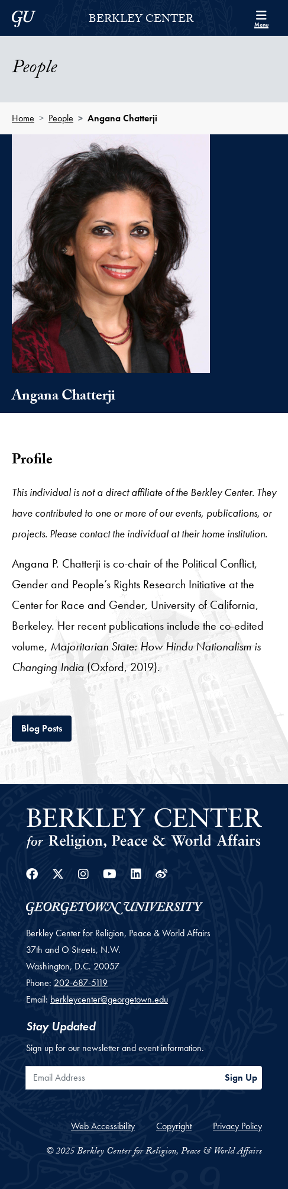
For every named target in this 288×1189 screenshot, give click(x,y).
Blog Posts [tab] (46, 727)
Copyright (174, 1126)
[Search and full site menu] (261, 18)
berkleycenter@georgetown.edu (109, 999)
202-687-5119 (81, 983)
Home (23, 118)
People (60, 118)
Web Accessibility (103, 1126)
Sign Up (241, 1077)
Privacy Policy (237, 1126)
